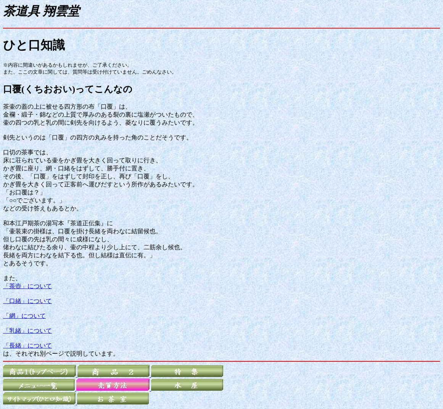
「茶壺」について (27, 286)
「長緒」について (27, 345)
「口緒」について (27, 301)
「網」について (24, 316)
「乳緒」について (27, 330)
